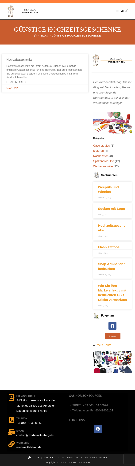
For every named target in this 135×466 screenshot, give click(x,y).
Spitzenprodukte (103, 161)
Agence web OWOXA (94, 457)
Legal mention (68, 457)
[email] (11, 432)
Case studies (101, 145)
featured (98, 150)
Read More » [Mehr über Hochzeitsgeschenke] (16, 82)
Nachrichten (100, 156)
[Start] (35, 35)
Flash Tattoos (109, 247)
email (20, 430)
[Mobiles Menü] (122, 11)
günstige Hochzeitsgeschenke (76, 35)
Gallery (49, 457)
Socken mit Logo (111, 208)
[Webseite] (11, 444)
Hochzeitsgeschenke (19, 59)
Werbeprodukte (103, 166)
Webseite (22, 442)
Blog (37, 457)
